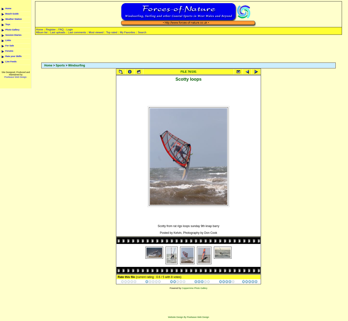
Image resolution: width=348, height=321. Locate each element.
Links (8, 40)
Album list (42, 32)
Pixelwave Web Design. (15, 77)
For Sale (9, 45)
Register (51, 29)
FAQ (61, 29)
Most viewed (96, 32)
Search (142, 32)
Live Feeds (11, 61)
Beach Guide (12, 14)
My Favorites (127, 32)
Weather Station (13, 19)
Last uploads (57, 32)
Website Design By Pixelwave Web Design (188, 317)
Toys (7, 24)
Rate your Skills (13, 56)
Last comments (77, 32)
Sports (60, 65)
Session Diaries (13, 35)
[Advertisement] (188, 49)
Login (69, 29)
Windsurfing (76, 65)
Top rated (111, 32)
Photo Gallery (12, 30)
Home (8, 8)
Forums (9, 51)
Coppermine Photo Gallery (194, 288)
